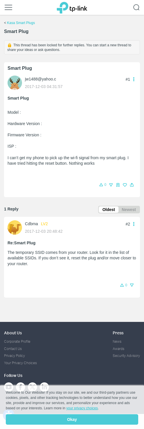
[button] (132, 185)
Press (118, 332)
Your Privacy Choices (20, 363)
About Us (13, 332)
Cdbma (31, 223)
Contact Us (13, 348)
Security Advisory (126, 355)
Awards (118, 348)
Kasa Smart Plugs (21, 23)
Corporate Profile (17, 341)
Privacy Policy (14, 355)
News (117, 341)
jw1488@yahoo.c (40, 79)
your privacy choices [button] (82, 408)
